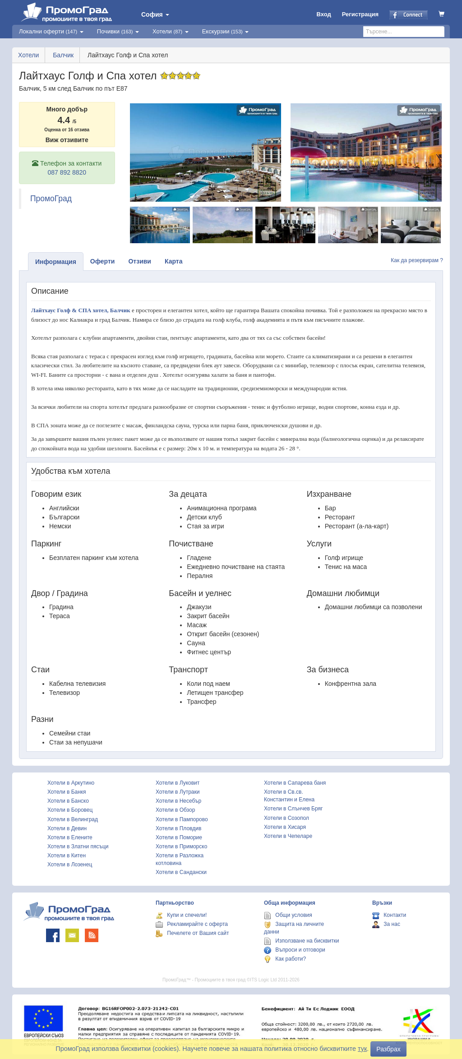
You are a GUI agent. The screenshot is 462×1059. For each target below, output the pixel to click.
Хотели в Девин (67, 828)
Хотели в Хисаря (285, 827)
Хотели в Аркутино (70, 783)
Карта (174, 261)
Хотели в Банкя (66, 792)
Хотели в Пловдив (178, 828)
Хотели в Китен (66, 855)
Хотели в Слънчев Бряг (293, 808)
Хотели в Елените (69, 837)
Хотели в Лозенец (69, 864)
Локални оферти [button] (51, 31)
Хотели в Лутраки (177, 792)
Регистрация (360, 14)
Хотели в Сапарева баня (295, 783)
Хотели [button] (170, 31)
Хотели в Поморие (179, 837)
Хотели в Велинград (72, 819)
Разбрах (388, 1049)
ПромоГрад (51, 198)
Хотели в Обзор (175, 810)
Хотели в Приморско (181, 846)
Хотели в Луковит (177, 783)
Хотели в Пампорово (182, 819)
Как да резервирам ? (417, 260)
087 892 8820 (66, 172)
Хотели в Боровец (69, 810)
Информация (55, 261)
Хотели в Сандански (181, 872)
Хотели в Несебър (178, 801)
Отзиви (139, 261)
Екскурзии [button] (225, 31)
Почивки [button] (118, 31)
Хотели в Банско (68, 801)
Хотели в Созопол (286, 818)
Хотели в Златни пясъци (78, 846)
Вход (324, 14)
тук (362, 1048)
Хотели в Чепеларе (288, 836)
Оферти (102, 261)
